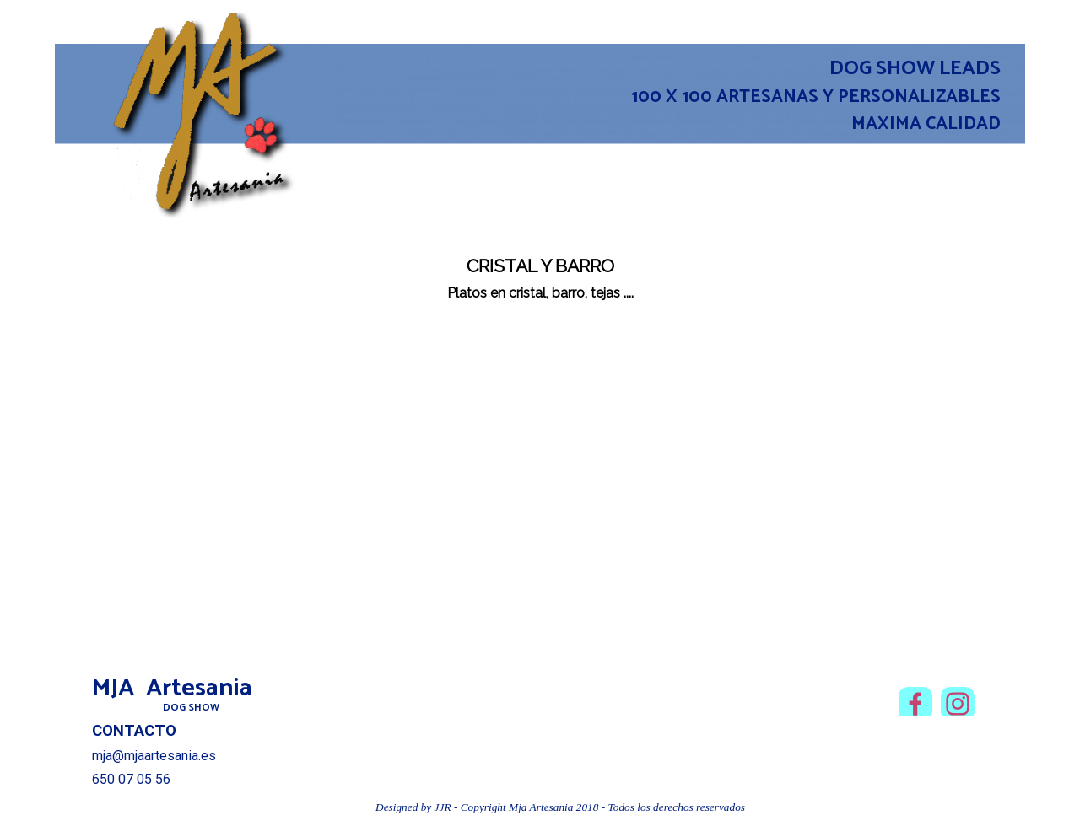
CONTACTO (134, 730)
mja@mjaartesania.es (154, 756)
